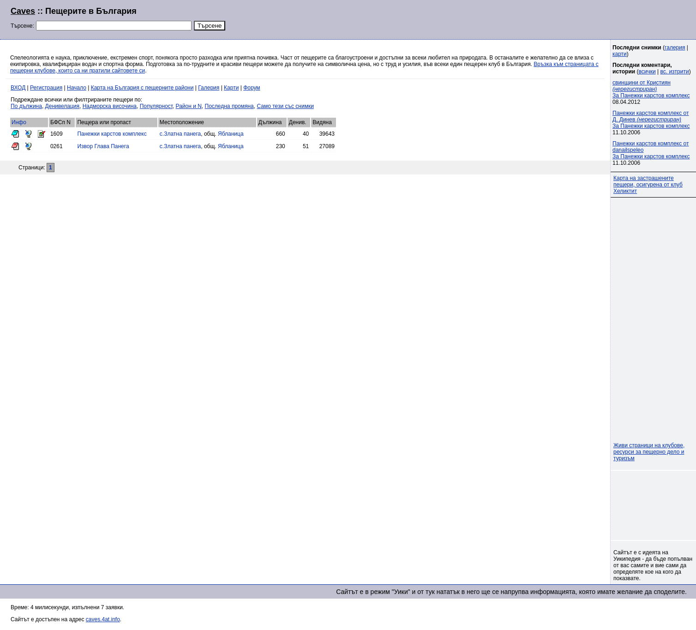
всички (647, 71)
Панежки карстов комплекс (111, 134)
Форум (251, 87)
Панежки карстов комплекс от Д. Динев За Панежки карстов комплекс (651, 119)
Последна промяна (229, 106)
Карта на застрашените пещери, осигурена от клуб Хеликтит (648, 184)
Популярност (156, 106)
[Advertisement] (573, 18)
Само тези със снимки (285, 106)
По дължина (26, 106)
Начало (76, 87)
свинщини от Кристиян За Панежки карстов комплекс (651, 89)
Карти (231, 87)
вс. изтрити (674, 71)
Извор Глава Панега (103, 146)
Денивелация (62, 106)
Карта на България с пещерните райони (142, 87)
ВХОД (18, 87)
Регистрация (46, 87)
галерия (675, 47)
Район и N (189, 106)
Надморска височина (110, 106)
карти (619, 54)
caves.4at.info (103, 619)
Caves (23, 11)
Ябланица (231, 134)
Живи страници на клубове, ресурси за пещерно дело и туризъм (648, 452)
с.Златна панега (180, 134)
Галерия (208, 87)
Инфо (19, 122)
